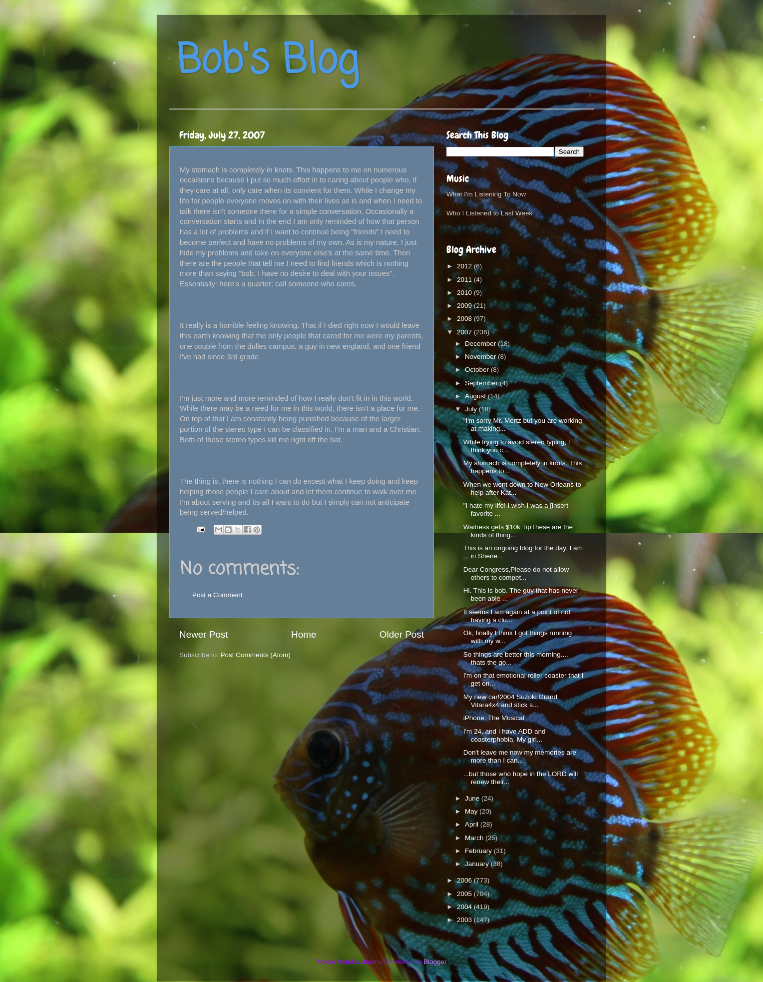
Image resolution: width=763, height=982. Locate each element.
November (481, 356)
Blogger (434, 962)
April (472, 824)
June (473, 798)
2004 (465, 907)
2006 (465, 880)
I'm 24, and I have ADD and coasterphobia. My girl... (504, 735)
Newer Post (203, 634)
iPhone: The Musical (493, 718)
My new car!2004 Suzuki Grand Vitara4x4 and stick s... (510, 701)
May (472, 811)
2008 (465, 318)
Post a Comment (217, 595)
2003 (465, 920)
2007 (465, 332)
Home (303, 634)
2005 (465, 894)
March (475, 838)
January (478, 864)
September (482, 383)
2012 (465, 266)
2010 (465, 292)
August (476, 396)
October (478, 369)
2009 (465, 305)
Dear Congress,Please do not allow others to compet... (516, 573)
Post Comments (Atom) (256, 655)
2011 (465, 279)
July (472, 409)
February (479, 851)
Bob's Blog (268, 61)
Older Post (402, 634)
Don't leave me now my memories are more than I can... (519, 756)
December (481, 343)
